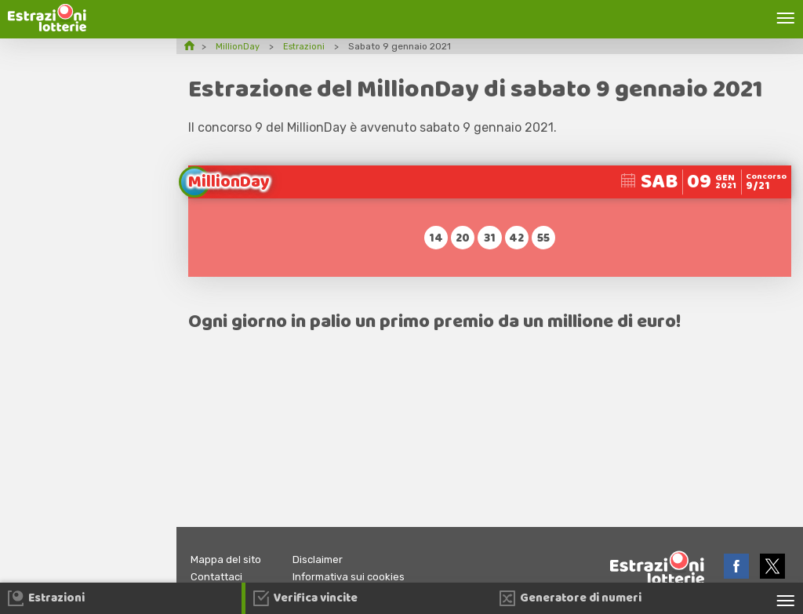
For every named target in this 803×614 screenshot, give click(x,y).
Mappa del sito (229, 559)
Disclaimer (325, 559)
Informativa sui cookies (359, 576)
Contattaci (219, 576)
